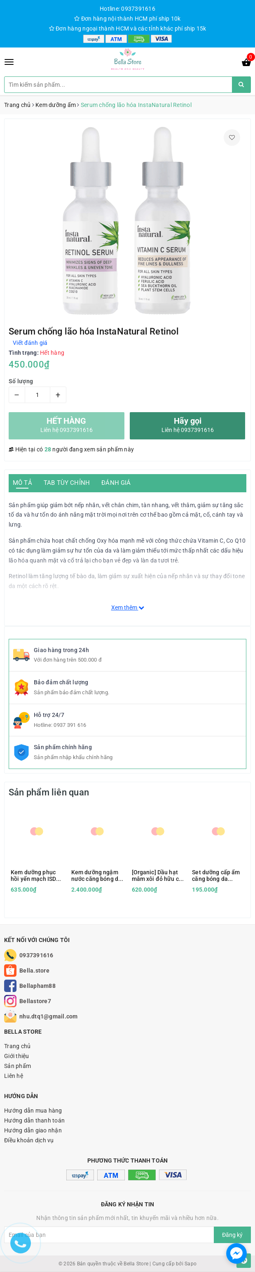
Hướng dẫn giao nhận (33, 1130)
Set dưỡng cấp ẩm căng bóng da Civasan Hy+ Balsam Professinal (218, 875)
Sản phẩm (17, 1066)
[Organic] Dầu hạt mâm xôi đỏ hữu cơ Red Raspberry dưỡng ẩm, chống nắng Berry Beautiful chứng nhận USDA (157, 875)
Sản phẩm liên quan (49, 792)
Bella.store (34, 970)
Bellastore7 (35, 1001)
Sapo (191, 1264)
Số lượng (21, 381)
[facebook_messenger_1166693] (236, 1253)
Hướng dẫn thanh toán (34, 1120)
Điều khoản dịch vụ (29, 1140)
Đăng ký (232, 1235)
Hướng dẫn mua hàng (33, 1110)
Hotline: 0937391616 (127, 8)
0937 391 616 (70, 725)
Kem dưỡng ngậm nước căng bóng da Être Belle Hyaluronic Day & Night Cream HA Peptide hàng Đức (96, 875)
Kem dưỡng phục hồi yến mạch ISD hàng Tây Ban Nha (35, 875)
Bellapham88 (37, 985)
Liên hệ (13, 1076)
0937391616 (36, 955)
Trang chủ (17, 1046)
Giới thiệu (16, 1056)
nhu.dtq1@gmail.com (48, 1016)
